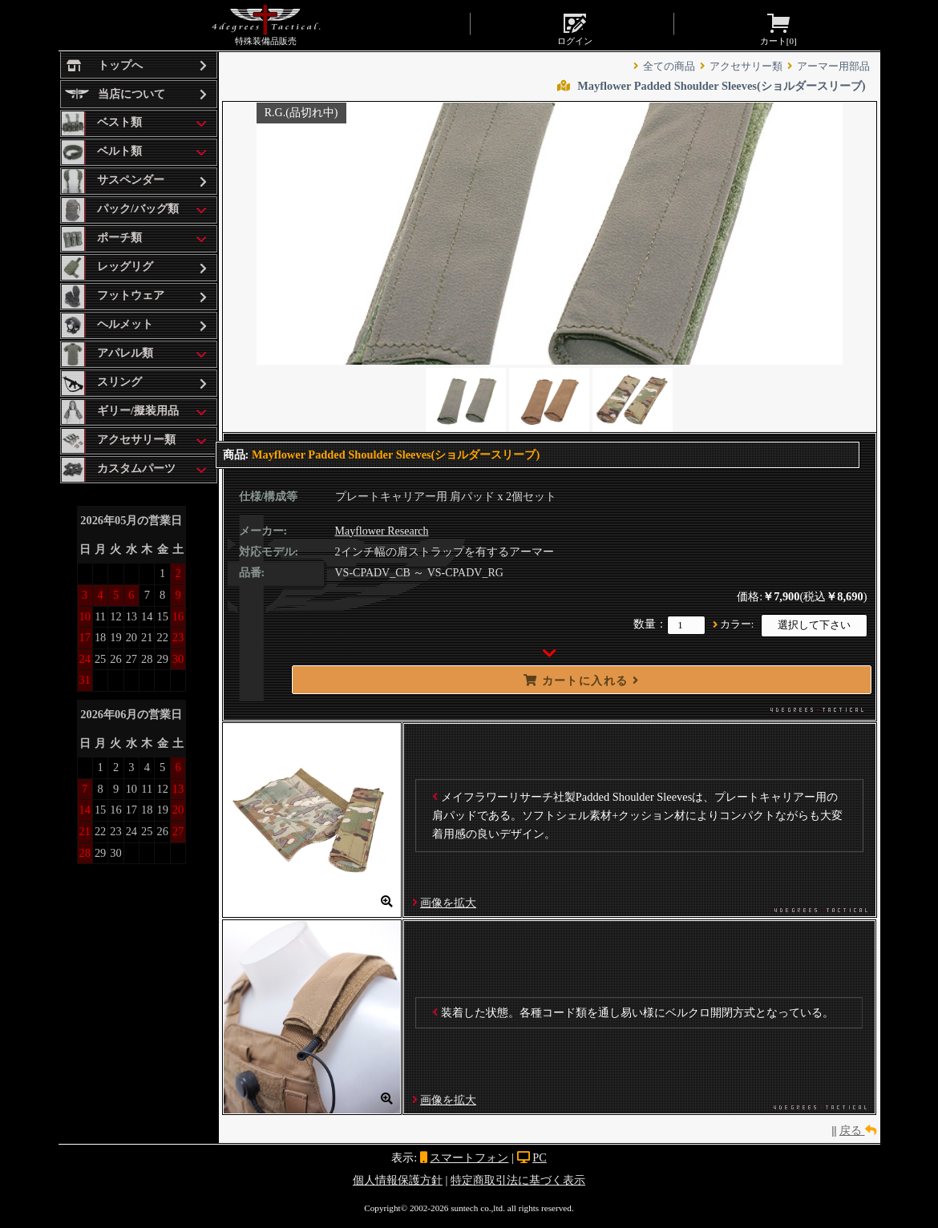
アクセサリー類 (746, 66)
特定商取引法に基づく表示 (518, 1179)
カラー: (737, 624)
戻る (857, 1130)
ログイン (574, 28)
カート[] (778, 28)
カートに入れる (581, 680)
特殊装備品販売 (265, 25)
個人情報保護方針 (398, 1179)
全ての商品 (669, 66)
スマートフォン (469, 1157)
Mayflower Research (382, 531)
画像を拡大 (448, 902)
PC (539, 1157)
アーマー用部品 (833, 66)
